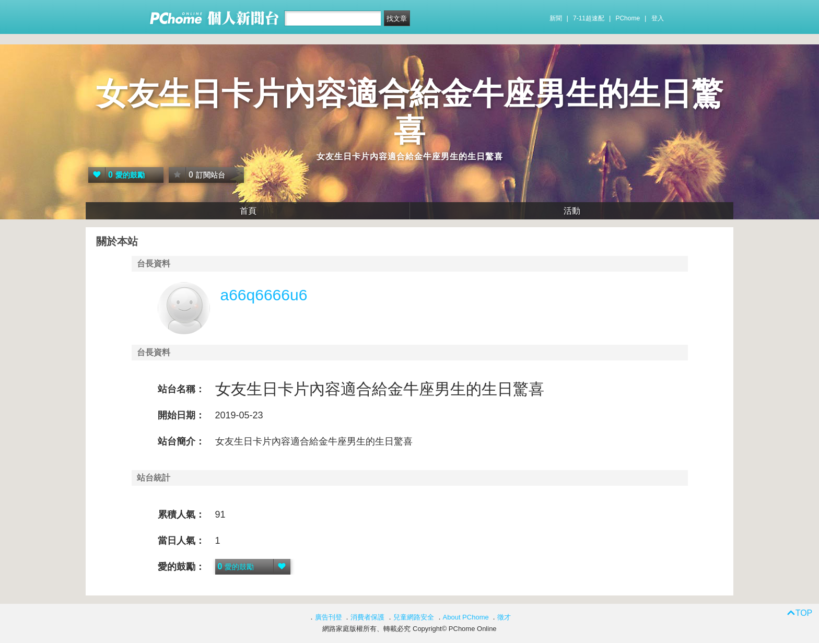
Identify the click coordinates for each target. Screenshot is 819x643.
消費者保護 (367, 617)
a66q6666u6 (264, 294)
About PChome (466, 617)
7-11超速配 (588, 18)
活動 (572, 210)
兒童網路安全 (413, 617)
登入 (657, 18)
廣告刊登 (328, 617)
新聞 (555, 18)
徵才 (504, 617)
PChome (627, 18)
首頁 (248, 210)
